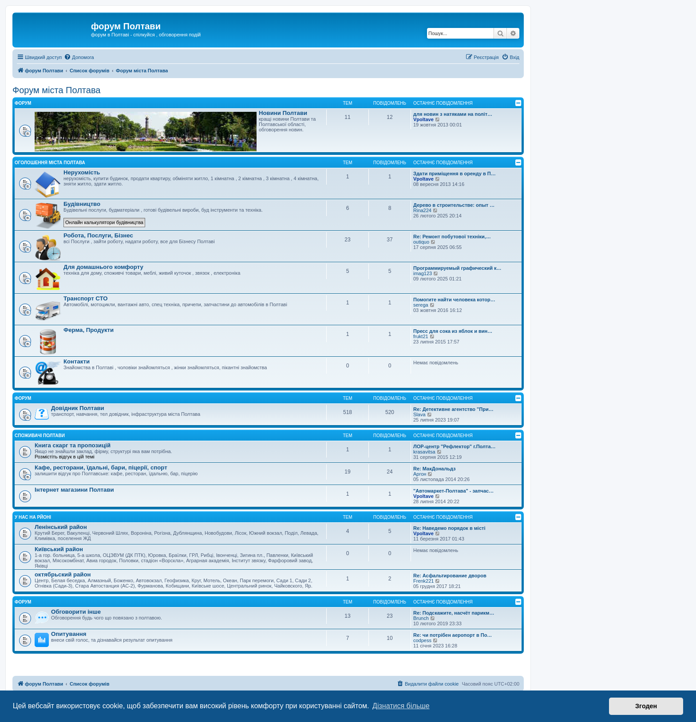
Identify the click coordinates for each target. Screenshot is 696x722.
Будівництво (81, 204)
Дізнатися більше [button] (401, 706)
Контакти (76, 361)
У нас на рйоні (33, 517)
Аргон (419, 474)
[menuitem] (79, 57)
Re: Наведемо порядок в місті (449, 528)
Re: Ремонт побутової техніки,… (452, 236)
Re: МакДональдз (434, 468)
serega (420, 305)
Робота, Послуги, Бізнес (98, 235)
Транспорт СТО (85, 298)
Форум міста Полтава (56, 90)
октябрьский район (63, 574)
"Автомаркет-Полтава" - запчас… (453, 490)
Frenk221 (423, 581)
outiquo (421, 242)
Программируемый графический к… (457, 268)
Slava (419, 414)
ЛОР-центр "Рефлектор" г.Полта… (454, 446)
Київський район (59, 549)
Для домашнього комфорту (103, 267)
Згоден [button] (646, 706)
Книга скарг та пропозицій (73, 445)
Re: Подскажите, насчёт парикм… (453, 612)
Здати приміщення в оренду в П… (454, 173)
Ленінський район (61, 527)
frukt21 (420, 336)
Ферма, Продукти (88, 330)
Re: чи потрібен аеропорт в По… (452, 635)
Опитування (68, 634)
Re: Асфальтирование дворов (449, 575)
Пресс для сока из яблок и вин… (452, 331)
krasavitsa (424, 451)
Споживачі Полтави (40, 435)
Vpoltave (423, 119)
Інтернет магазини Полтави (74, 489)
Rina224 (422, 210)
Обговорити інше (76, 611)
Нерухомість (81, 172)
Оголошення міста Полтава (50, 162)
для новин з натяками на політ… (452, 114)
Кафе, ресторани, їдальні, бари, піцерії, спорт (101, 467)
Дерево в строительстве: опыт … (453, 205)
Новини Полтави (283, 113)
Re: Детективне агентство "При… (453, 409)
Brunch (421, 618)
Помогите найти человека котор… (454, 299)
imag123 (422, 273)
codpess (422, 640)
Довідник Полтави (77, 408)
